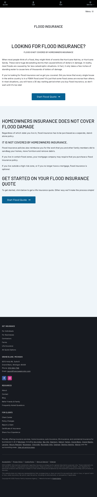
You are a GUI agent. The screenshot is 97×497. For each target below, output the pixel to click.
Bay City (46, 442)
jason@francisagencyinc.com (18, 371)
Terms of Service (42, 462)
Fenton (67, 442)
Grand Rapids (87, 442)
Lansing (5, 445)
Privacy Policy (18, 462)
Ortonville (36, 445)
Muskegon (27, 445)
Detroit (61, 442)
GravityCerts (56, 478)
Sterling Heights (67, 445)
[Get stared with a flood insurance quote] (48, 96)
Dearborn (54, 442)
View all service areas (26, 447)
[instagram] (10, 378)
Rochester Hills (47, 445)
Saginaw (57, 445)
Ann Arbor (38, 442)
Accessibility (6, 462)
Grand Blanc (76, 442)
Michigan (21, 442)
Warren (78, 445)
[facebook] (4, 378)
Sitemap (53, 462)
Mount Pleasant (15, 445)
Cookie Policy (29, 462)
